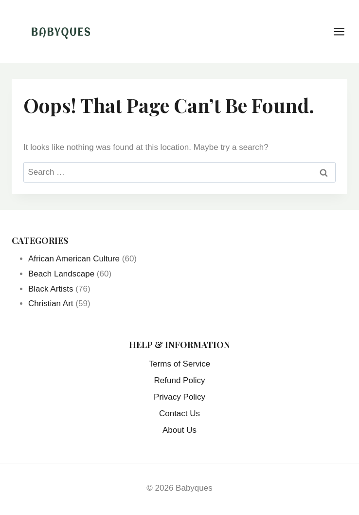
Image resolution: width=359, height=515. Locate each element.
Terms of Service (180, 363)
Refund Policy (179, 380)
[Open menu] (344, 31)
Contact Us (179, 413)
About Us (179, 430)
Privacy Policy (179, 397)
